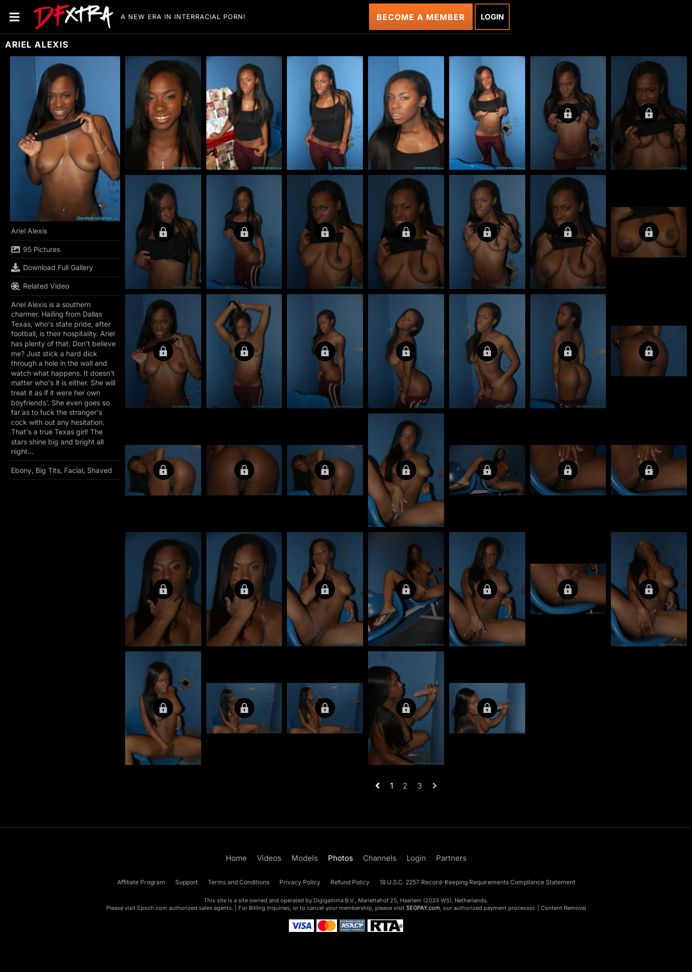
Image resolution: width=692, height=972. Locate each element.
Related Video (40, 286)
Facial (73, 470)
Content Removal (563, 907)
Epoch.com (152, 907)
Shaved (99, 470)
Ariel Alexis (29, 230)
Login (492, 17)
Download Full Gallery (52, 267)
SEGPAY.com (423, 907)
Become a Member (421, 17)
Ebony (21, 470)
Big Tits (48, 470)
